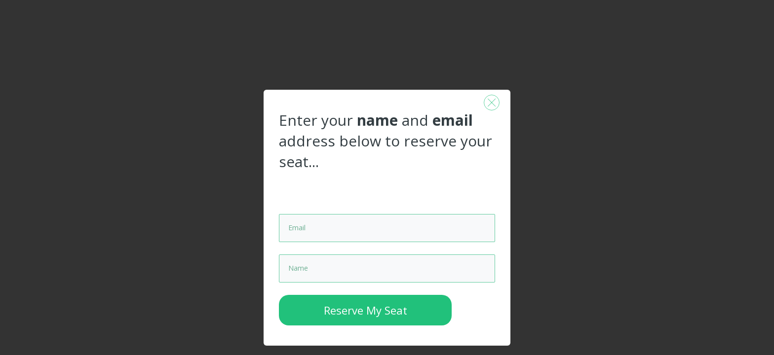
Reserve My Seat (365, 322)
